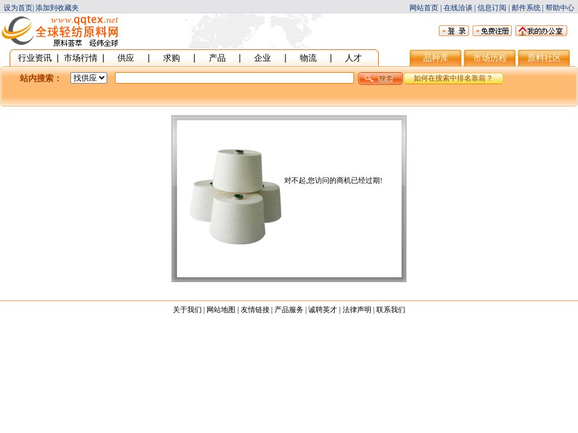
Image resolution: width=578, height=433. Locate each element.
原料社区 (544, 58)
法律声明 (357, 310)
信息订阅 (491, 8)
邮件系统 (526, 8)
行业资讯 (35, 58)
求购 (171, 58)
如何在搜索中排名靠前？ (453, 78)
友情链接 (255, 310)
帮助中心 (559, 8)
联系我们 (390, 310)
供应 (125, 58)
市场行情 (81, 58)
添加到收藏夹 (57, 8)
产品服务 (289, 310)
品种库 (436, 58)
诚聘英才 (322, 310)
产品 (217, 58)
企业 (262, 58)
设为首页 (18, 8)
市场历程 (490, 58)
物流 (308, 58)
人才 (353, 58)
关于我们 (187, 310)
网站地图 (221, 310)
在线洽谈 (458, 8)
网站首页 (423, 8)
